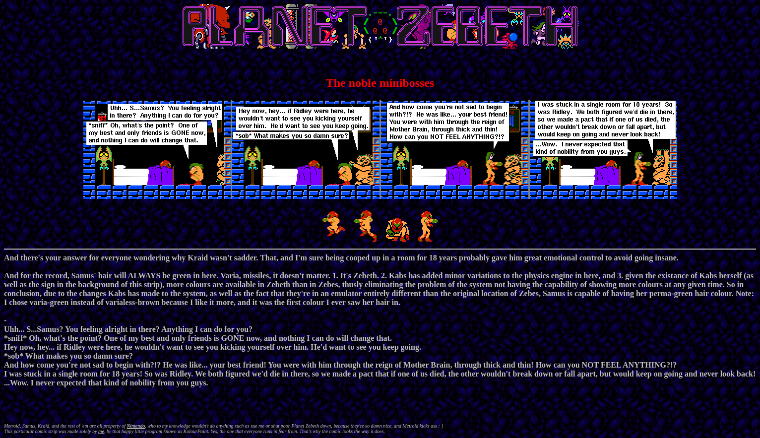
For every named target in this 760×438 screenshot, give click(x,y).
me (101, 431)
